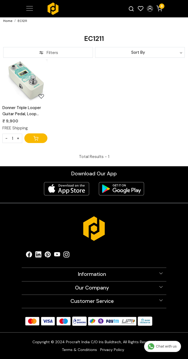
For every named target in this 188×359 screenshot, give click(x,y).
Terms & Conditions (79, 349)
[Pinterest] (48, 255)
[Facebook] (29, 255)
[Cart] (35, 138)
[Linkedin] (38, 255)
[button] (150, 8)
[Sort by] (140, 52)
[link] (131, 9)
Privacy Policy (112, 349)
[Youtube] (57, 255)
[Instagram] (66, 255)
